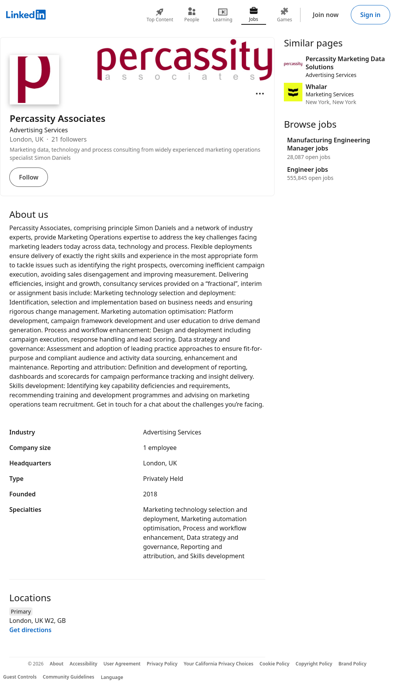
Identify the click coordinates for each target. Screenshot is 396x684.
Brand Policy (352, 663)
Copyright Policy (313, 663)
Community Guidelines (68, 677)
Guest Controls (20, 677)
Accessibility (83, 663)
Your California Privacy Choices (218, 663)
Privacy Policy (162, 663)
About (57, 663)
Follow (28, 177)
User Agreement (122, 663)
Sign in (370, 14)
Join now (326, 14)
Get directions (30, 630)
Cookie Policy (274, 663)
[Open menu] (260, 93)
